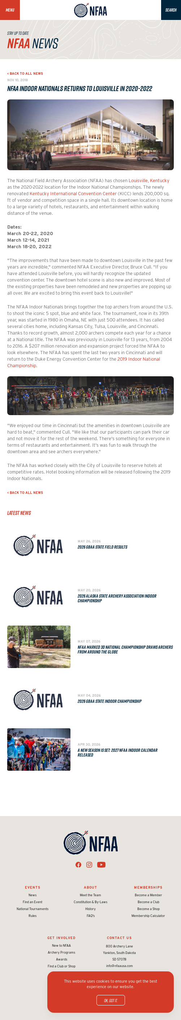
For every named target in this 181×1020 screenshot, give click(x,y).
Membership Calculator (148, 916)
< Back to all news (25, 73)
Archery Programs (61, 952)
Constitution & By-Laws (90, 902)
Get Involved (61, 938)
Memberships (148, 887)
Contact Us (119, 938)
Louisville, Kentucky (149, 180)
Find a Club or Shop (62, 966)
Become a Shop (148, 909)
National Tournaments (32, 909)
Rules (32, 916)
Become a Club (148, 902)
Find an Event (32, 902)
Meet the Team (90, 895)
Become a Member (148, 895)
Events (32, 887)
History (90, 909)
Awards (61, 959)
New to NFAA (61, 945)
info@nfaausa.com (119, 966)
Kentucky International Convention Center (73, 193)
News (32, 895)
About (90, 887)
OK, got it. (110, 1000)
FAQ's (91, 916)
